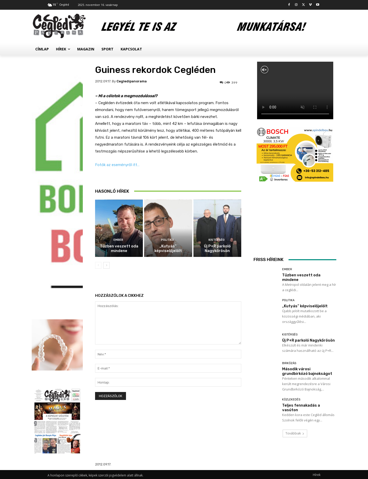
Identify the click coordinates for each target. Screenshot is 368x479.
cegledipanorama (132, 81)
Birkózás (289, 363)
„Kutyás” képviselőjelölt (168, 248)
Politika (167, 239)
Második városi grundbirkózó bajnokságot (307, 371)
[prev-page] (98, 265)
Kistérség (217, 239)
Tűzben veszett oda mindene (119, 248)
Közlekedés (291, 399)
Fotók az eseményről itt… (117, 164)
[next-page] (106, 265)
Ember (118, 239)
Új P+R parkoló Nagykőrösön (217, 248)
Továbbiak (294, 433)
